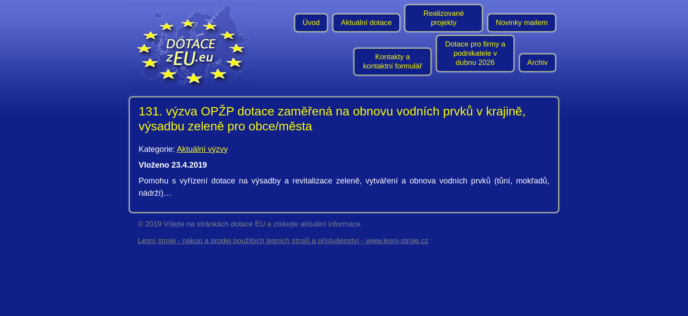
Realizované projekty (443, 18)
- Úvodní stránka (195, 46)
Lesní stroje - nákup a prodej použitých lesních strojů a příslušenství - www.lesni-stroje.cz (283, 241)
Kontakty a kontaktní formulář (392, 61)
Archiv (537, 62)
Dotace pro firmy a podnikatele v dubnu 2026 (475, 53)
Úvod (310, 22)
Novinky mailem (522, 22)
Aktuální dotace (366, 22)
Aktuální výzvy (202, 149)
